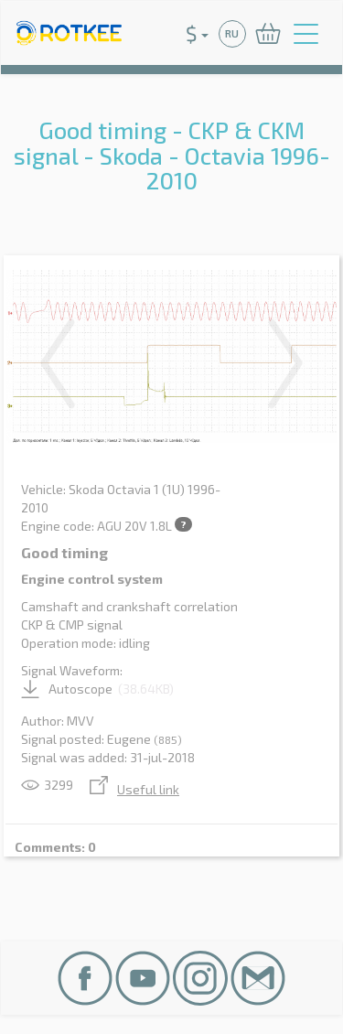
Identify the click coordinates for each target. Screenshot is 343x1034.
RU (232, 33)
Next (285, 363)
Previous (57, 363)
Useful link (134, 789)
